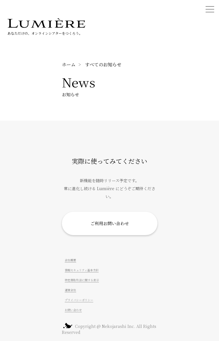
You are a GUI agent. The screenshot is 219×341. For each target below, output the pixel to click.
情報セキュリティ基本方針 (82, 270)
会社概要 (70, 260)
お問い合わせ (73, 310)
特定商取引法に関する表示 (82, 280)
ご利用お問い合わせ (109, 223)
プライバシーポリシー (79, 300)
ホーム (69, 64)
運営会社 (70, 290)
